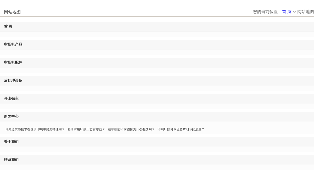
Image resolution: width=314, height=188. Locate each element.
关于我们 (11, 142)
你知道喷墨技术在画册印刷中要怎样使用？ (35, 129)
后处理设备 (13, 81)
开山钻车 (11, 99)
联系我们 (11, 160)
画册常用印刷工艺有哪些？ (86, 129)
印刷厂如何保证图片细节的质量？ (181, 129)
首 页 (286, 11)
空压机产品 (13, 44)
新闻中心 (11, 117)
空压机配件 (13, 62)
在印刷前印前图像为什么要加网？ (131, 129)
